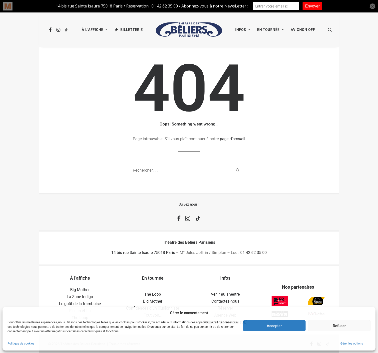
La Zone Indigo (80, 296)
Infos (242, 30)
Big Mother (80, 289)
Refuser (339, 326)
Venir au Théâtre (225, 294)
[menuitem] (51, 29)
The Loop (152, 294)
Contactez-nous (225, 301)
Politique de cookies (20, 343)
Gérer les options (352, 343)
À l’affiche (94, 30)
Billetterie (131, 30)
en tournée (270, 30)
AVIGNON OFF (303, 30)
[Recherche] (189, 170)
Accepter (274, 326)
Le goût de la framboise (80, 303)
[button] (51, 29)
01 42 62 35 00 (253, 252)
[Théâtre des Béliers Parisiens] (189, 29)
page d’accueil (232, 138)
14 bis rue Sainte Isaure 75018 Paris (143, 252)
